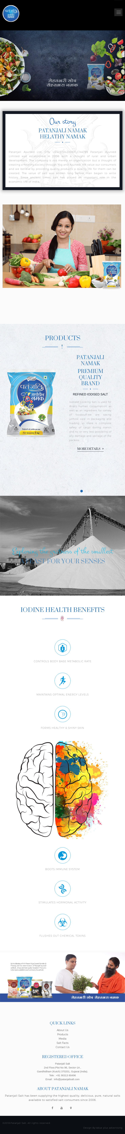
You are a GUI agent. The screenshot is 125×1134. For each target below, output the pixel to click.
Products (62, 1034)
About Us (62, 1030)
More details (90, 449)
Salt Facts (62, 1042)
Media (62, 1038)
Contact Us (62, 1047)
